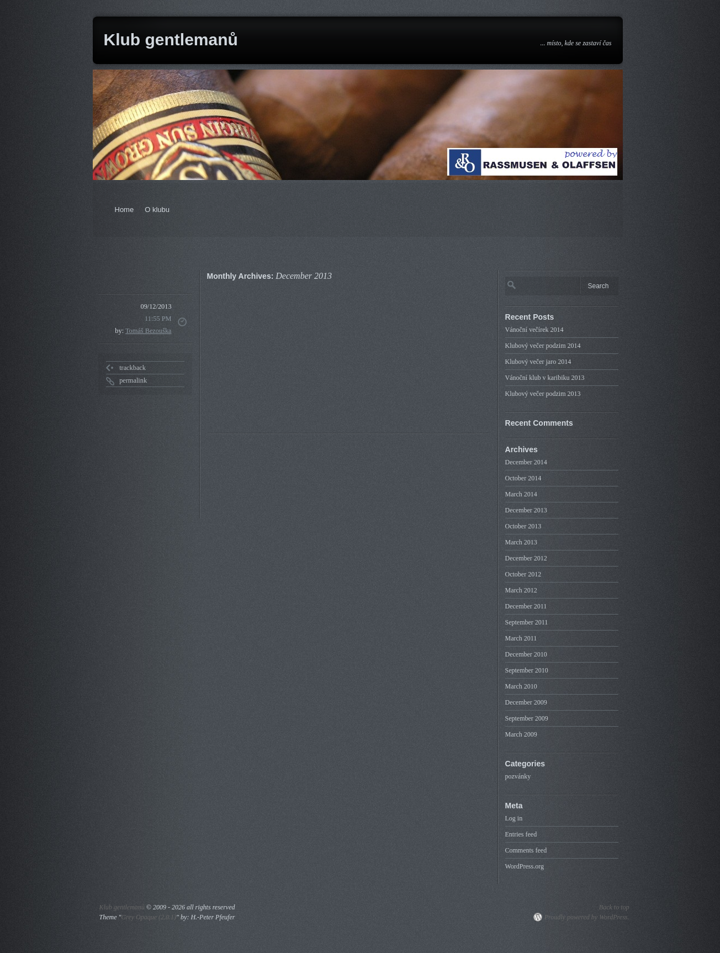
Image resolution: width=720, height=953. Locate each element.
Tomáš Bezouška (148, 331)
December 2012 (526, 558)
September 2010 (526, 670)
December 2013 (526, 510)
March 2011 (521, 638)
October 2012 (523, 574)
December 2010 (526, 654)
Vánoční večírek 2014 (534, 329)
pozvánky (518, 776)
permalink (133, 380)
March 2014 (521, 494)
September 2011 (526, 622)
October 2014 (523, 478)
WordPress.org (524, 866)
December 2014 (526, 462)
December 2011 (526, 606)
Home (124, 209)
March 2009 (521, 734)
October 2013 (523, 526)
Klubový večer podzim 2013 (543, 394)
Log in (514, 818)
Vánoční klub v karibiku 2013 (545, 378)
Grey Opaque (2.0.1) (149, 917)
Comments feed (526, 850)
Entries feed (521, 834)
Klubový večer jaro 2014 (538, 362)
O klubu (157, 209)
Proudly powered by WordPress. (586, 917)
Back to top (614, 907)
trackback (132, 368)
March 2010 (521, 686)
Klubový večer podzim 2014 (543, 346)
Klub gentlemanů (171, 39)
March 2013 (521, 542)
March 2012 (521, 590)
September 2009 (526, 718)
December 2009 (526, 702)
